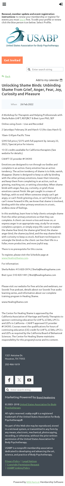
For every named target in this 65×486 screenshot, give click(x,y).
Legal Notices (29, 461)
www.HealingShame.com (15, 257)
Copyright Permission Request (23, 464)
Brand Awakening (46, 397)
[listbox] (49, 80)
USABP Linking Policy (18, 467)
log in (22, 19)
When (14, 104)
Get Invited (12, 60)
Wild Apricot (33, 481)
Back (7, 76)
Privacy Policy (12, 461)
